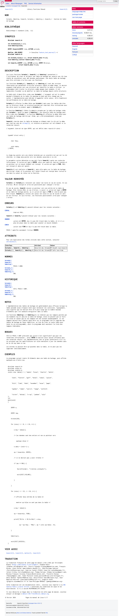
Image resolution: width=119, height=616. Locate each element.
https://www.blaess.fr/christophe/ (24, 564)
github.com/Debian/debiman (23, 612)
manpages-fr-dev (16, 6)
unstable (8, 6)
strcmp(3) (25, 123)
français (75, 52)
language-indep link (78, 11)
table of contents (79, 22)
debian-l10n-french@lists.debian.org (35, 594)
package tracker (77, 14)
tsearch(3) (37, 553)
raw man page (77, 17)
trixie (74, 30)
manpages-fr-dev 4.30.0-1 (34, 603)
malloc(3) (28, 553)
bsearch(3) (10, 553)
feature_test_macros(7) (47, 52)
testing (74, 36)
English (74, 49)
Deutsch (75, 46)
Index (7, 3)
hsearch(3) (9, 9)
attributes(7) (11, 241)
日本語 (74, 55)
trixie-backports (77, 33)
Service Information (35, 3)
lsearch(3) (19, 553)
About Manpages (16, 3)
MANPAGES (8, 0)
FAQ (25, 3)
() (8, 260)
